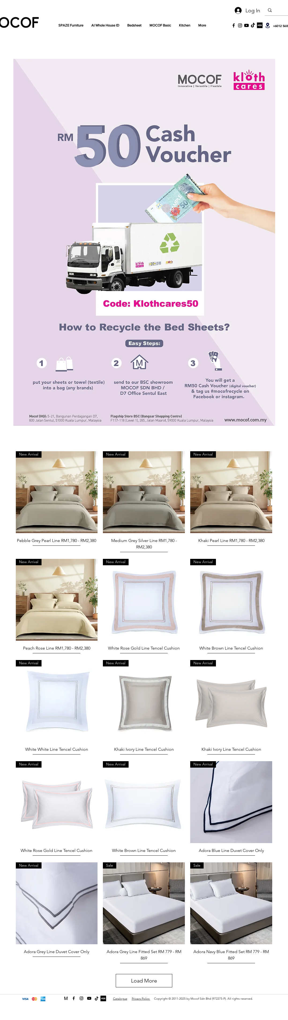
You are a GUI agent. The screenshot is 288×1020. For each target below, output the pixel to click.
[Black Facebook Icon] (233, 25)
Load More (144, 980)
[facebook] (73, 998)
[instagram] (81, 998)
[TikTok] (253, 25)
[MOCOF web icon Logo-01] (65, 998)
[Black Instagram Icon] (240, 25)
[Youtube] (246, 25)
